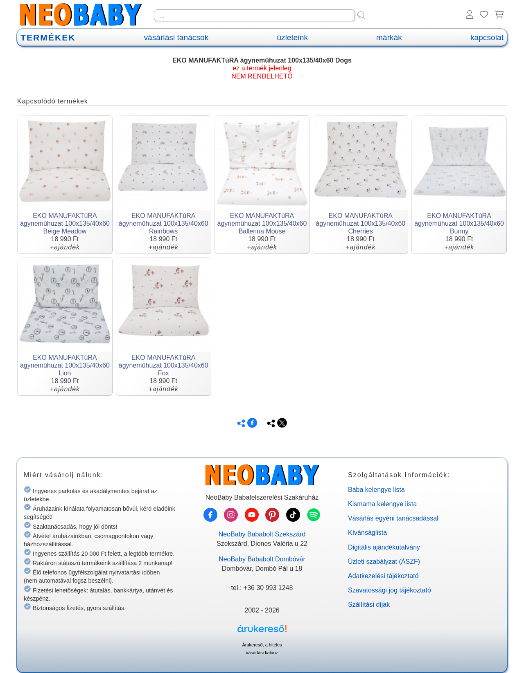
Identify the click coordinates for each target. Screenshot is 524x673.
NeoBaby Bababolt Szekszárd (262, 534)
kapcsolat (487, 37)
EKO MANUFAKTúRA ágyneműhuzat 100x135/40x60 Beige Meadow (65, 223)
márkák (389, 37)
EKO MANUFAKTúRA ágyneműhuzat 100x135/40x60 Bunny (459, 223)
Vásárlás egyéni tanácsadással (393, 518)
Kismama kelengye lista (382, 503)
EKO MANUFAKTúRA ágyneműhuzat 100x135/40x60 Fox (163, 365)
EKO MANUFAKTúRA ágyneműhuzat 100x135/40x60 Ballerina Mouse (262, 223)
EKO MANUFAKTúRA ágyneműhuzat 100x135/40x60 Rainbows (163, 223)
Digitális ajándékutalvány (384, 547)
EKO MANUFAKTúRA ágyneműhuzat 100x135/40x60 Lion (65, 365)
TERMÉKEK (47, 37)
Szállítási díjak (369, 604)
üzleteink (292, 37)
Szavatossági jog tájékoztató (389, 590)
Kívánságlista (367, 532)
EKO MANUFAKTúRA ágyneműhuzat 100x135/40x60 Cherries (360, 223)
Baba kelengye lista (376, 489)
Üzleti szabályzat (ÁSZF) (384, 561)
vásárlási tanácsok (176, 37)
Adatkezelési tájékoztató (383, 575)
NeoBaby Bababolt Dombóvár (262, 559)
